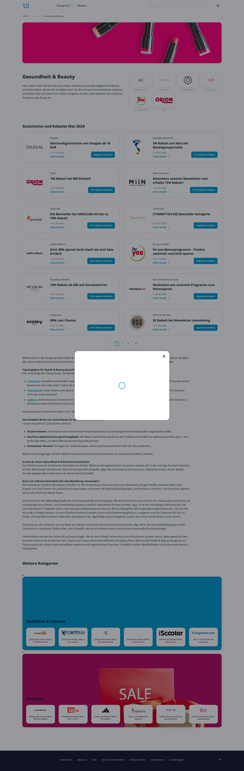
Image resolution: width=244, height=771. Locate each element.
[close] (164, 356)
